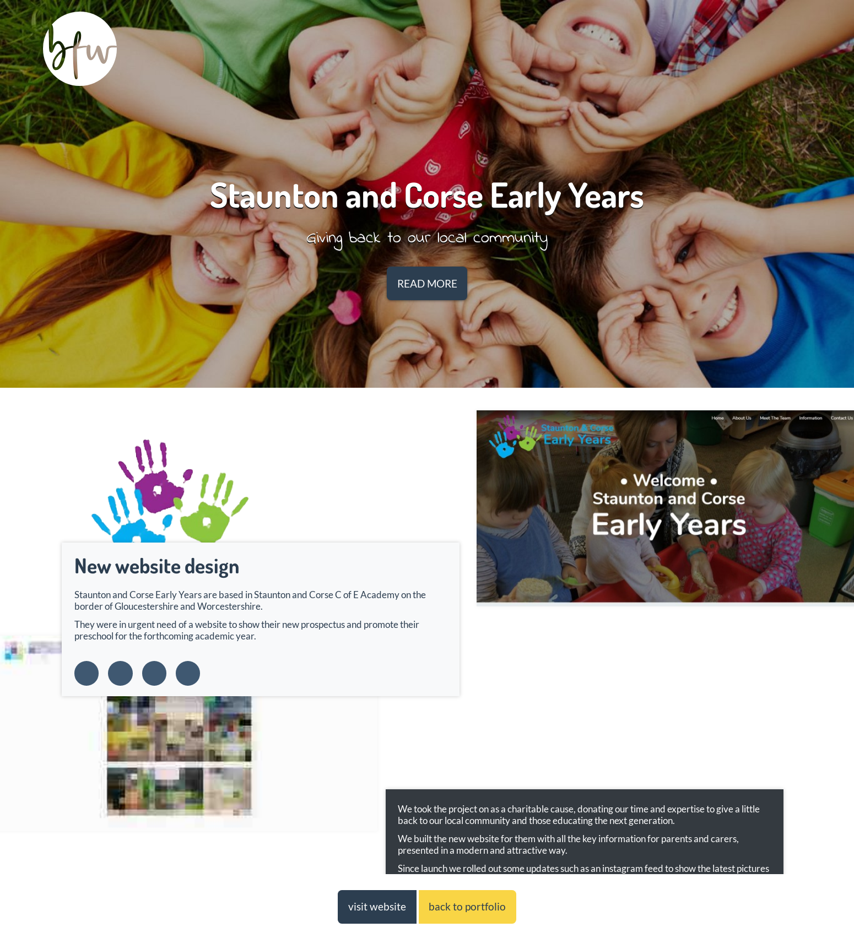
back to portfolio (467, 907)
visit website (377, 907)
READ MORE (427, 284)
